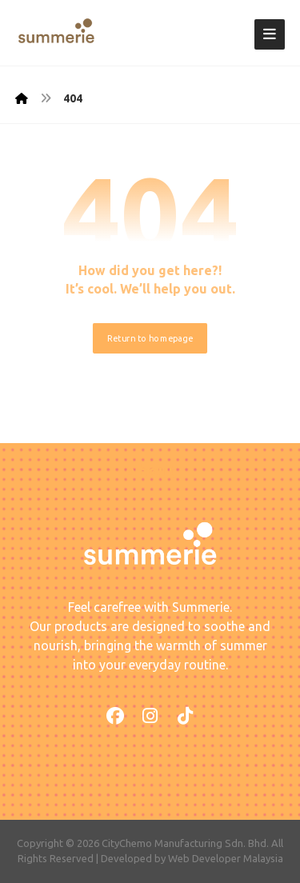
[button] (269, 34)
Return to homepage (150, 338)
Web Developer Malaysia (225, 858)
